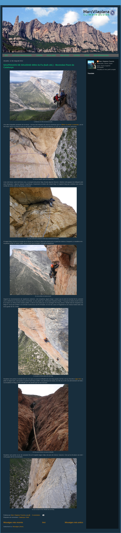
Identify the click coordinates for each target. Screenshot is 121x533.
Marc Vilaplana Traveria (106, 61)
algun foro (78, 379)
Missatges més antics (74, 522)
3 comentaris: (36, 515)
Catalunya (22, 517)
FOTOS (86, 55)
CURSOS (39, 55)
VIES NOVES (64, 55)
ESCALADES (51, 55)
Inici (44, 522)
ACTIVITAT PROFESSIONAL (22, 55)
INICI (6, 55)
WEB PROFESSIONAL (101, 55)
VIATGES (76, 55)
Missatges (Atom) (18, 526)
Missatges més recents (13, 522)
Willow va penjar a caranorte (70, 124)
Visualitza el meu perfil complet (106, 69)
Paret (27, 517)
